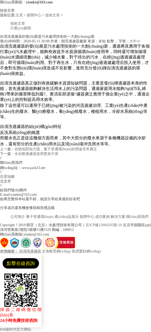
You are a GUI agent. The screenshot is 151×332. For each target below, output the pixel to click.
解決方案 (118, 217)
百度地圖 (7, 177)
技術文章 (52, 15)
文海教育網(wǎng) (56, 251)
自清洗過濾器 (30, 251)
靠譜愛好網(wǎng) (86, 251)
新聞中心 (34, 15)
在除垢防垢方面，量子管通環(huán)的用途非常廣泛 (56, 149)
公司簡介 (17, 217)
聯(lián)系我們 (137, 217)
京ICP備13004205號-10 (104, 225)
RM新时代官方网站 (15, 329)
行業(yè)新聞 (20, 28)
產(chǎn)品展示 (67, 217)
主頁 (19, 15)
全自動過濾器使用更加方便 (36, 154)
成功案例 (102, 217)
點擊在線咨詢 (21, 263)
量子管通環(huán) (40, 217)
